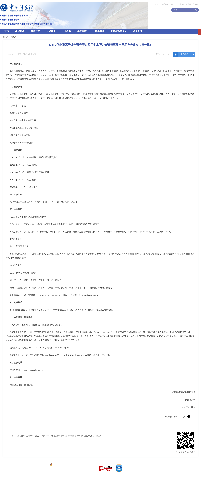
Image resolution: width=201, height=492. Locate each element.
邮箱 (182, 4)
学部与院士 (83, 31)
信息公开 (137, 31)
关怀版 (195, 4)
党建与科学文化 (119, 31)
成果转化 (51, 31)
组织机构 (19, 31)
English (156, 4)
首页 (6, 31)
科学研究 (35, 31)
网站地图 (174, 4)
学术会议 (12, 37)
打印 (186, 417)
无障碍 (188, 4)
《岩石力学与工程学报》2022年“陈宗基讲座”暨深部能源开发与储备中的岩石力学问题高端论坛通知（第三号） (59, 436)
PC (150, 4)
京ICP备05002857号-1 (39, 465)
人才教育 (66, 31)
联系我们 (165, 4)
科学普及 (99, 31)
